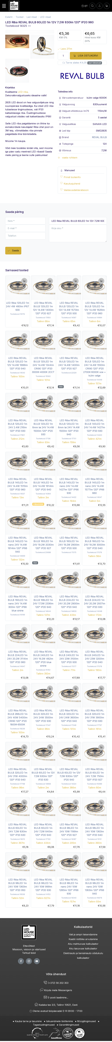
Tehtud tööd (29, 952)
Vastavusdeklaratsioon (76, 190)
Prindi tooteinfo (72, 177)
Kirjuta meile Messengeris (56, 990)
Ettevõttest (29, 945)
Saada (13, 250)
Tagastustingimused (44, 1024)
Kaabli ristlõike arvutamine (83, 939)
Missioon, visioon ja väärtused (29, 949)
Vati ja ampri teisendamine (83, 934)
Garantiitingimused (69, 1024)
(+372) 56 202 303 (56, 982)
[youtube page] (37, 961)
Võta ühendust (56, 974)
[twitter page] (29, 961)
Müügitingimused (86, 1021)
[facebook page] (21, 961)
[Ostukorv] (107, 6)
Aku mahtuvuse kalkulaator (83, 943)
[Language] (85, 6)
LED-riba (23, 91)
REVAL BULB (99, 137)
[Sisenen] (100, 6)
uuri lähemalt (95, 63)
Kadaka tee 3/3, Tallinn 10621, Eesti (56, 1004)
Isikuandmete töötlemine (59, 1021)
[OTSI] (92, 6)
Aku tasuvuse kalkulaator (83, 948)
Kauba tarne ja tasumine (28, 1021)
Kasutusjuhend (72, 183)
